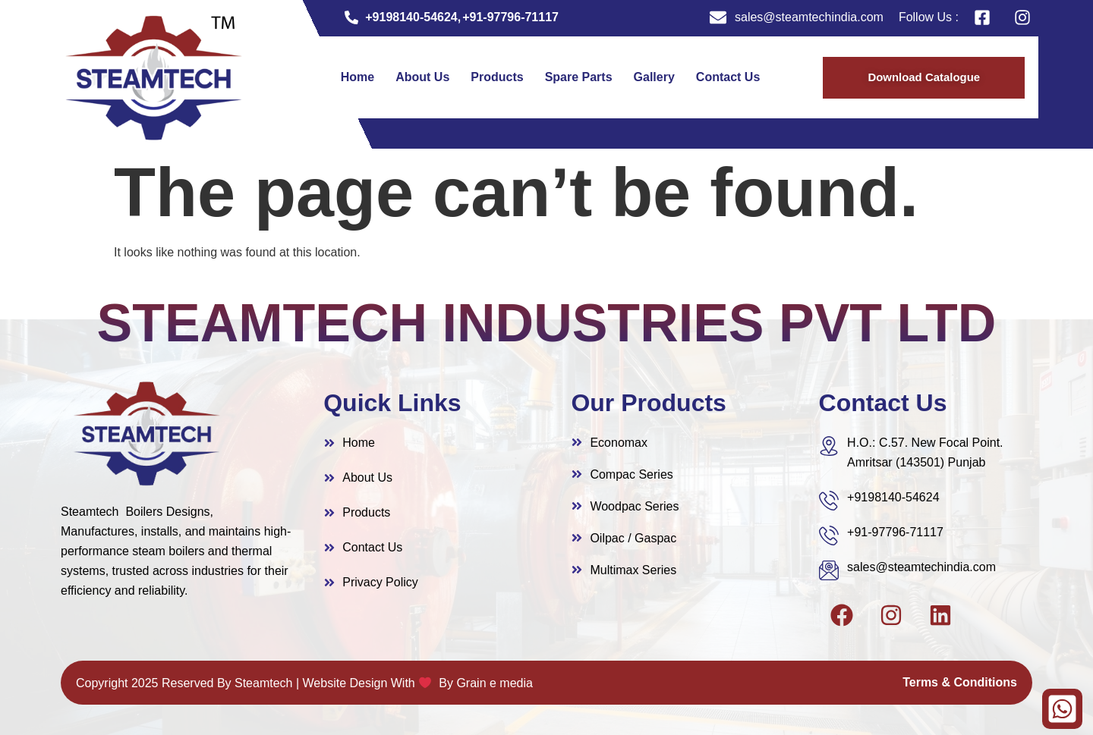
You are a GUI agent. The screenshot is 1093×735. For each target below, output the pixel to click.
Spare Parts (579, 77)
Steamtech (263, 683)
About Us (422, 77)
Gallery (654, 77)
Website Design (345, 683)
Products (497, 77)
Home (357, 77)
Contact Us (728, 77)
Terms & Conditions (959, 682)
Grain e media (494, 683)
